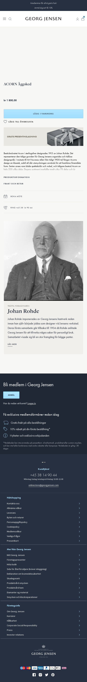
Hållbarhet (12, 621)
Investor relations (15, 635)
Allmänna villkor (14, 508)
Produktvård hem (15, 588)
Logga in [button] (31, 403)
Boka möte (13, 196)
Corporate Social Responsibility (22, 625)
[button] (10, 20)
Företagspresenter (16, 560)
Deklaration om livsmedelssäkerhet (24, 574)
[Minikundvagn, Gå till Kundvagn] (82, 19)
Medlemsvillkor (14, 531)
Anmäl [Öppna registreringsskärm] (11, 395)
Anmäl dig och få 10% (43, 7)
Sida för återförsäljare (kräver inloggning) (27, 569)
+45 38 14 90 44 (43, 474)
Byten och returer (15, 517)
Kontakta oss (13, 503)
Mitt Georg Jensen (16, 555)
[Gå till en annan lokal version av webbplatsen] (43, 462)
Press (9, 630)
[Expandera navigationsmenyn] (4, 18)
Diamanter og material (17, 592)
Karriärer (11, 616)
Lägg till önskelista (20, 121)
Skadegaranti (13, 578)
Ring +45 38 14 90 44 (18, 207)
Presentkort (13, 541)
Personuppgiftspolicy (17, 522)
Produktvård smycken (17, 583)
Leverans (11, 513)
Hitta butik (12, 564)
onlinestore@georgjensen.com (44, 485)
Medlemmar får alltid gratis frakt (43, 3)
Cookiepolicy (13, 527)
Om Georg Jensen (15, 611)
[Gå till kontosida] (77, 19)
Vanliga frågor (13, 536)
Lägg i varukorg (43, 113)
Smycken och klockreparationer (22, 597)
